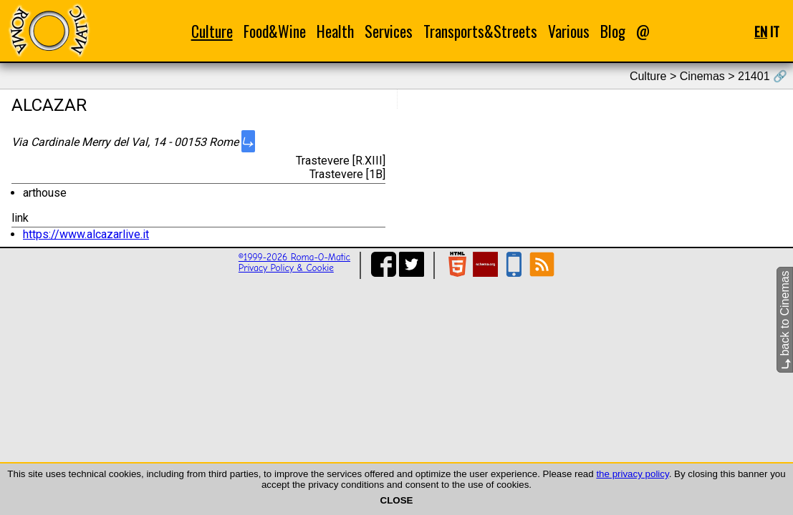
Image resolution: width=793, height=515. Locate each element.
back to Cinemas (785, 319)
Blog (612, 31)
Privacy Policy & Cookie (286, 268)
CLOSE (396, 500)
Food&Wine (275, 31)
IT (774, 31)
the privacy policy (632, 474)
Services (389, 31)
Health (335, 31)
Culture (212, 31)
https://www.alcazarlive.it (86, 234)
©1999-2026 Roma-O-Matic (294, 257)
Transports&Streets (480, 31)
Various (569, 31)
